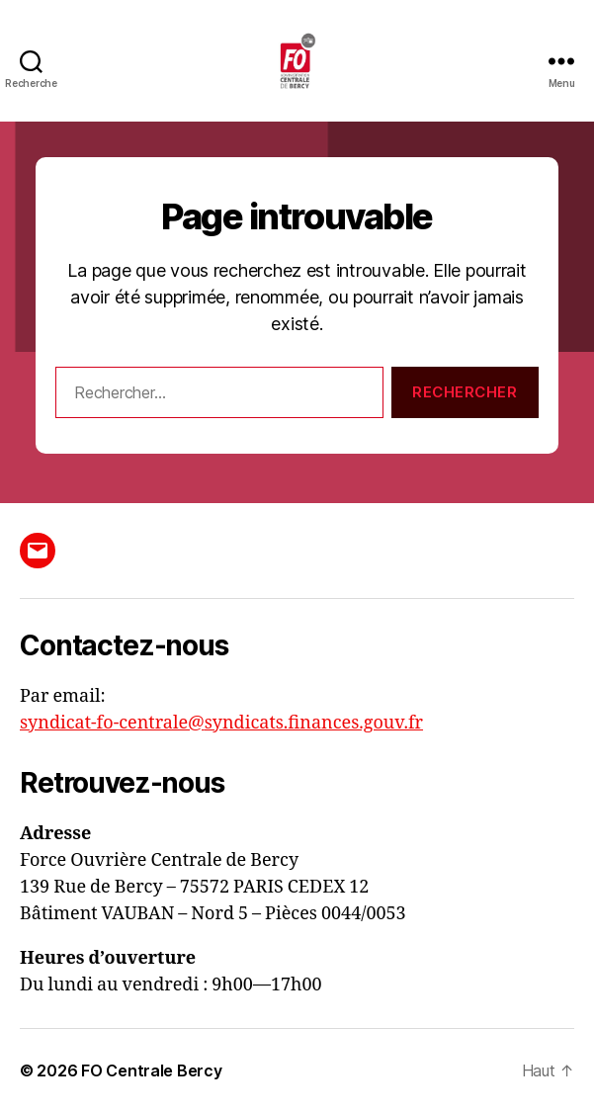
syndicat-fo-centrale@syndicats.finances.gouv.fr (221, 723)
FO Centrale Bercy (151, 1070)
